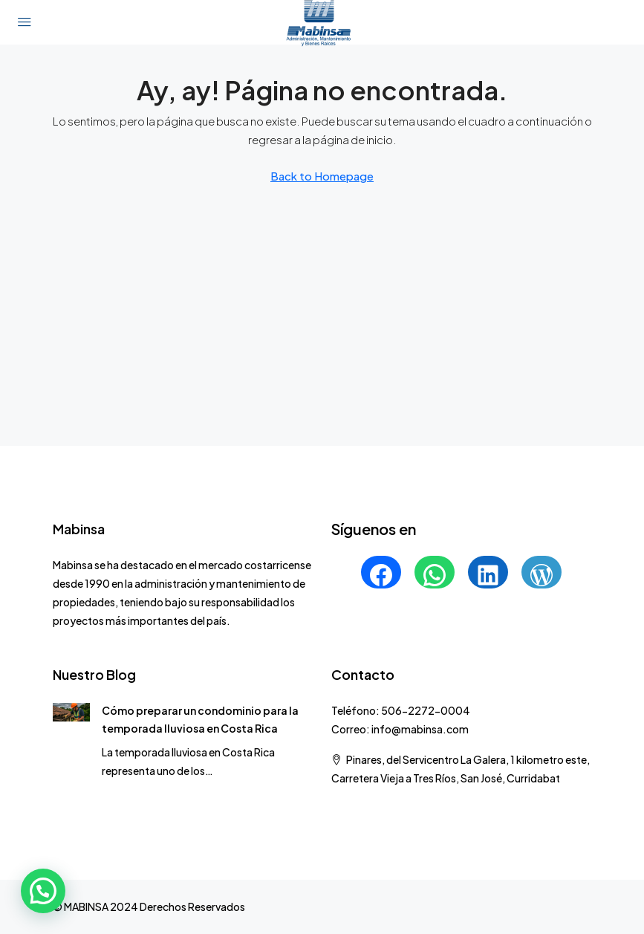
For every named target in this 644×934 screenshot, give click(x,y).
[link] (72, 710)
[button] (43, 891)
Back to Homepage (322, 176)
